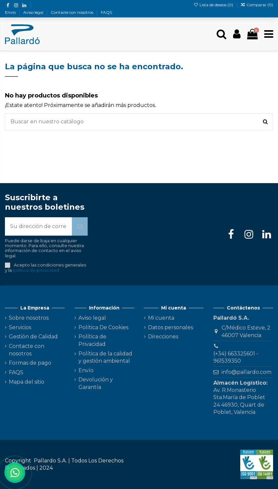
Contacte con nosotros (72, 12)
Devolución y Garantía (95, 383)
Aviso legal (33, 12)
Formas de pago (30, 363)
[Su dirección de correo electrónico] (38, 226)
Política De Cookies (103, 327)
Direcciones (163, 336)
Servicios (20, 327)
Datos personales (170, 327)
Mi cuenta (161, 318)
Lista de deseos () (213, 4)
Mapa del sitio (26, 382)
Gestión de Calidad (33, 336)
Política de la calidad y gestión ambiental (105, 357)
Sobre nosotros (29, 318)
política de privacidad (36, 270)
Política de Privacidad (92, 340)
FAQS (106, 12)
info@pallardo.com (246, 372)
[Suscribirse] (80, 226)
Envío (11, 12)
